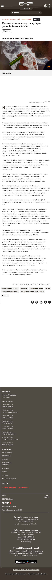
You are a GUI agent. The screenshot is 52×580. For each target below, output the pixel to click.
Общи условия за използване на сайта (26, 569)
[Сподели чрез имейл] (49, 302)
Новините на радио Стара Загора (10, 438)
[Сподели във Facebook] (32, 302)
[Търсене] (39, 12)
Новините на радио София (7, 406)
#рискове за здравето (9, 291)
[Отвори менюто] (2, 5)
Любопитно (26, 19)
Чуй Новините (9, 395)
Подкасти (7, 449)
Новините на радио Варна (7, 422)
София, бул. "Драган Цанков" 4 (26, 519)
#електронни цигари (9, 288)
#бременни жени (36, 288)
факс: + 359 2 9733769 (26, 537)
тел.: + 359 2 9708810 (26, 535)
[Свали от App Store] (20, 561)
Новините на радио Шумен (7, 444)
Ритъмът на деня (9, 19)
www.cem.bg (26, 542)
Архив (5, 483)
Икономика (7, 452)
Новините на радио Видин (7, 427)
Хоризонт (6, 398)
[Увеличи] (46, 102)
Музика (5, 475)
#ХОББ (47, 288)
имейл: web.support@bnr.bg (26, 524)
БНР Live (6, 392)
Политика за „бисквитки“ (37, 574)
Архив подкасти (9, 479)
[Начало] (26, 4)
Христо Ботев (7, 401)
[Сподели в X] (36, 302)
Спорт (4, 472)
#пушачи (23, 288)
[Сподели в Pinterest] (45, 302)
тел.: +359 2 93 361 (26, 522)
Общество (6, 456)
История (5, 468)
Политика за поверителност (15, 574)
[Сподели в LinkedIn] (41, 302)
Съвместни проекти (6, 464)
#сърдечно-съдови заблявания (32, 291)
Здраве (5, 459)
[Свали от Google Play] (31, 561)
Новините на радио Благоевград (10, 411)
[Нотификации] (46, 6)
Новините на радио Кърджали (9, 433)
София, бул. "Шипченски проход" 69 (26, 532)
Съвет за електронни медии (15, 487)
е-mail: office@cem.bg (26, 539)
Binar (6, 31)
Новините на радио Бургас (7, 417)
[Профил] (49, 6)
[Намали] (49, 102)
